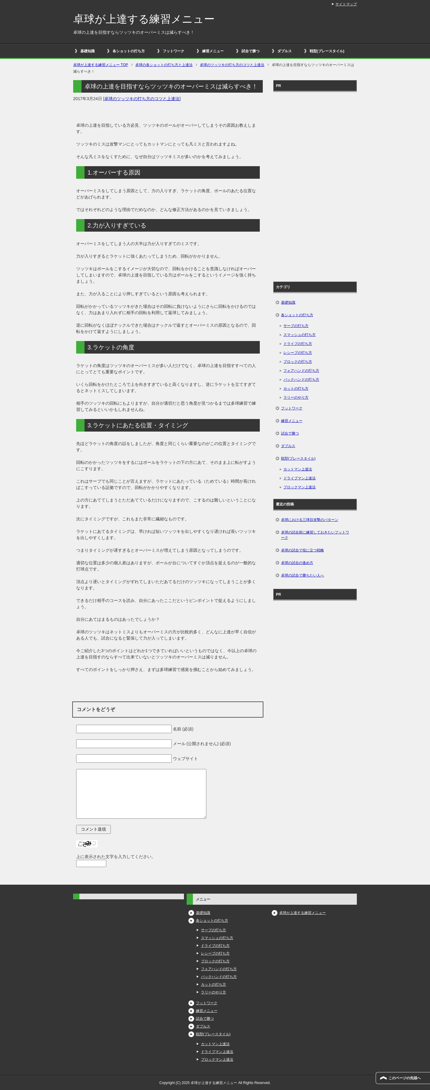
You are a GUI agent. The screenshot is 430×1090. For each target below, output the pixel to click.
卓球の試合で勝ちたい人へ (302, 575)
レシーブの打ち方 (297, 353)
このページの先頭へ (404, 1078)
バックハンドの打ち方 (301, 379)
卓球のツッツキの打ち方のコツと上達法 (141, 98)
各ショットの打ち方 (129, 51)
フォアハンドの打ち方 (301, 371)
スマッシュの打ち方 (299, 335)
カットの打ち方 (295, 388)
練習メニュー (213, 51)
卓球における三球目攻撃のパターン (309, 520)
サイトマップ (346, 4)
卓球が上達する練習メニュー (144, 19)
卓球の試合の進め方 (297, 563)
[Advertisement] (315, 184)
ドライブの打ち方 (297, 344)
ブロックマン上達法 (299, 487)
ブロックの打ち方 (297, 362)
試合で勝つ (250, 51)
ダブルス (284, 51)
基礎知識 (87, 51)
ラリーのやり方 (295, 397)
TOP (100, 65)
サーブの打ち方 (295, 326)
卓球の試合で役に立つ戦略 (302, 550)
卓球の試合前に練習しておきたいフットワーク (315, 535)
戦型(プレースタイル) (327, 51)
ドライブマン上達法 (299, 478)
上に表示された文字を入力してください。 (116, 856)
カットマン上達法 (297, 469)
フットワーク (173, 51)
